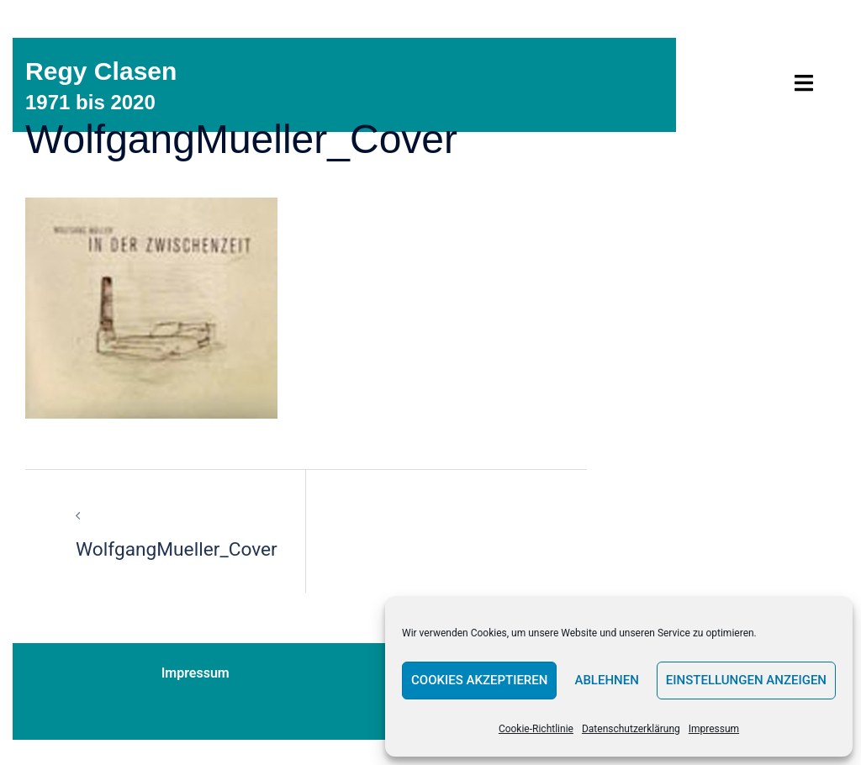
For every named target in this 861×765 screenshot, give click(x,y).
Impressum (714, 729)
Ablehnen (606, 680)
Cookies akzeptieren (479, 680)
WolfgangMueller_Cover (182, 549)
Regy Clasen (106, 70)
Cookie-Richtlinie (536, 729)
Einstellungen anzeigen (746, 680)
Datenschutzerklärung (631, 729)
